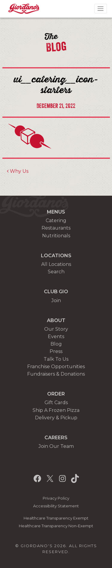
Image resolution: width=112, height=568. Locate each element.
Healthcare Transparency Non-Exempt (56, 526)
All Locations (56, 264)
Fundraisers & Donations (56, 374)
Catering (56, 220)
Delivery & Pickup (56, 417)
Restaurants (56, 228)
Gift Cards (56, 402)
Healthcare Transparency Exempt (56, 518)
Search (56, 271)
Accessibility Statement (56, 506)
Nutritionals (56, 236)
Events (56, 336)
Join (56, 300)
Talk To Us (56, 359)
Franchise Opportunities (56, 366)
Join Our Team (56, 446)
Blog (56, 344)
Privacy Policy (56, 498)
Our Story (56, 329)
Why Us (17, 171)
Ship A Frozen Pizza (56, 410)
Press (56, 351)
